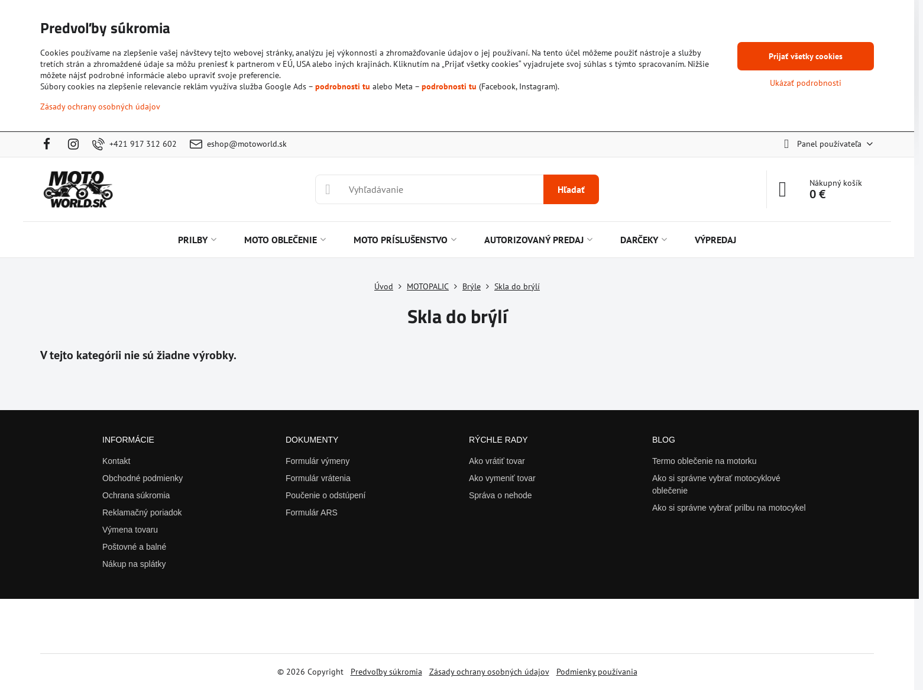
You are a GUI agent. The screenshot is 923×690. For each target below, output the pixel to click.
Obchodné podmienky (142, 478)
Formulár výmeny (317, 461)
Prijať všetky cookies (806, 56)
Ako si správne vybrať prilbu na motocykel (729, 507)
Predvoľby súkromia (386, 671)
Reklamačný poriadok (142, 512)
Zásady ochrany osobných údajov (489, 671)
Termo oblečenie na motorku (704, 461)
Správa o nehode (500, 495)
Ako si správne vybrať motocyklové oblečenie (716, 484)
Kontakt (116, 461)
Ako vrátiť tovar (497, 461)
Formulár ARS (312, 512)
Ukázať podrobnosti (805, 83)
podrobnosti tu (342, 86)
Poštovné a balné (134, 547)
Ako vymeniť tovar (502, 478)
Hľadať (571, 189)
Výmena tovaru (130, 529)
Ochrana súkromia (136, 495)
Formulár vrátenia (318, 478)
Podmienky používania (596, 671)
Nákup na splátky (134, 564)
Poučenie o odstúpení (325, 495)
